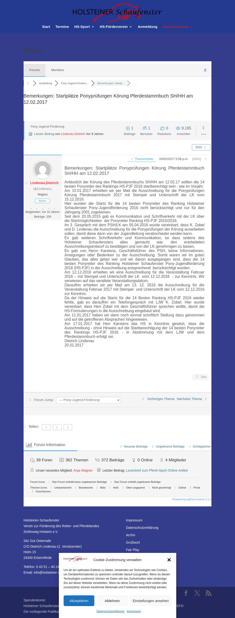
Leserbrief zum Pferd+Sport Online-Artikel (157, 470)
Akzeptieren (79, 601)
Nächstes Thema (192, 399)
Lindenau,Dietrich (73, 134)
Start (46, 27)
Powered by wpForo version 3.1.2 (191, 499)
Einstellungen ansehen (151, 601)
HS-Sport (82, 27)
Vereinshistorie (175, 27)
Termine (62, 27)
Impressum (134, 611)
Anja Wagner (83, 470)
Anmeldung (147, 27)
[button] (169, 559)
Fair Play (132, 550)
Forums (34, 70)
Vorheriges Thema (157, 399)
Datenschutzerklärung (110, 611)
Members (57, 70)
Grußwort (133, 542)
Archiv (130, 535)
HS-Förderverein (114, 27)
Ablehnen (112, 601)
